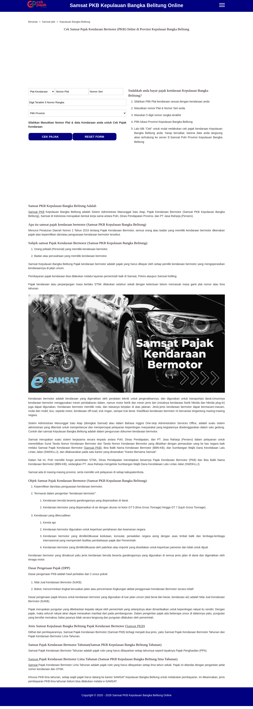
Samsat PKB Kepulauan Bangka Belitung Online (126, 5)
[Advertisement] (126, 60)
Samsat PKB (36, 211)
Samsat (33, 659)
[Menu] (222, 5)
